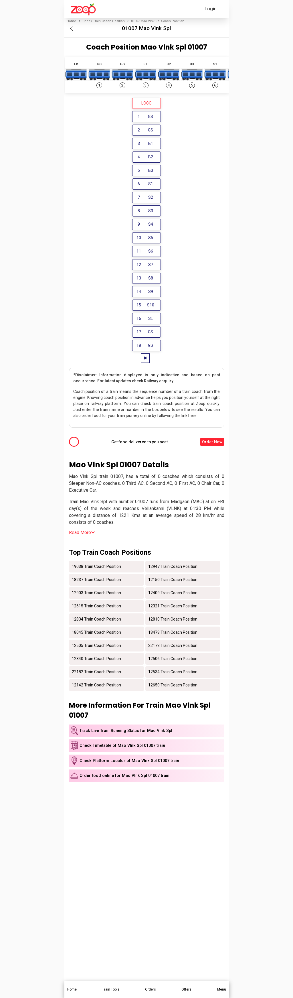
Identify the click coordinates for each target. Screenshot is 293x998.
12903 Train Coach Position (96, 594)
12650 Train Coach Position (172, 686)
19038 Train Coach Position (96, 567)
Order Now (212, 443)
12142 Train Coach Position (96, 686)
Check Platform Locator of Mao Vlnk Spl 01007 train (129, 761)
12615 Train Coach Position (96, 607)
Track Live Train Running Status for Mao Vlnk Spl (126, 731)
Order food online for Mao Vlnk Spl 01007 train (124, 776)
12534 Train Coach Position (172, 673)
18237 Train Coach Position (96, 580)
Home (71, 21)
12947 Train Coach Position (172, 567)
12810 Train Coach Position (172, 620)
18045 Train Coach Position (96, 633)
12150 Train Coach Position (172, 580)
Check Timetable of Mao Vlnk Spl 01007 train (122, 746)
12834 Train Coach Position (96, 620)
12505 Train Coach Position (96, 646)
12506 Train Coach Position (172, 660)
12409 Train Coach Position (172, 594)
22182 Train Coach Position (96, 673)
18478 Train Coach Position (172, 633)
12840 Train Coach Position (96, 660)
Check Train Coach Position (103, 21)
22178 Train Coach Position (172, 646)
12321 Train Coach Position (172, 607)
